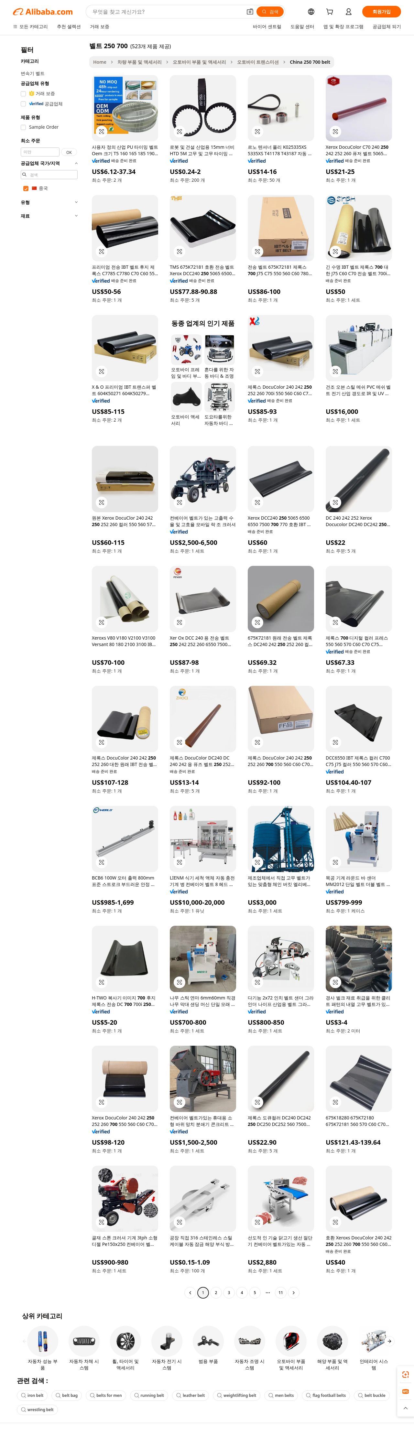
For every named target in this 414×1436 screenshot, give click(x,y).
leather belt (190, 1395)
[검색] (270, 11)
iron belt (32, 1395)
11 (280, 1292)
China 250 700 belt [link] (310, 62)
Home (99, 62)
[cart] (331, 12)
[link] (405, 1374)
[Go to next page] (294, 1293)
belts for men (106, 1395)
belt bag (67, 1395)
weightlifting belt (236, 1395)
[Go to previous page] (190, 1293)
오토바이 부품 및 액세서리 (199, 62)
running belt (149, 1395)
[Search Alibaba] (167, 11)
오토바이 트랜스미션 (258, 62)
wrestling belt (37, 1409)
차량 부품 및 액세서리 (139, 62)
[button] (250, 11)
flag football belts (326, 1395)
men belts (281, 1395)
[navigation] (49, 670)
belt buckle (372, 1395)
